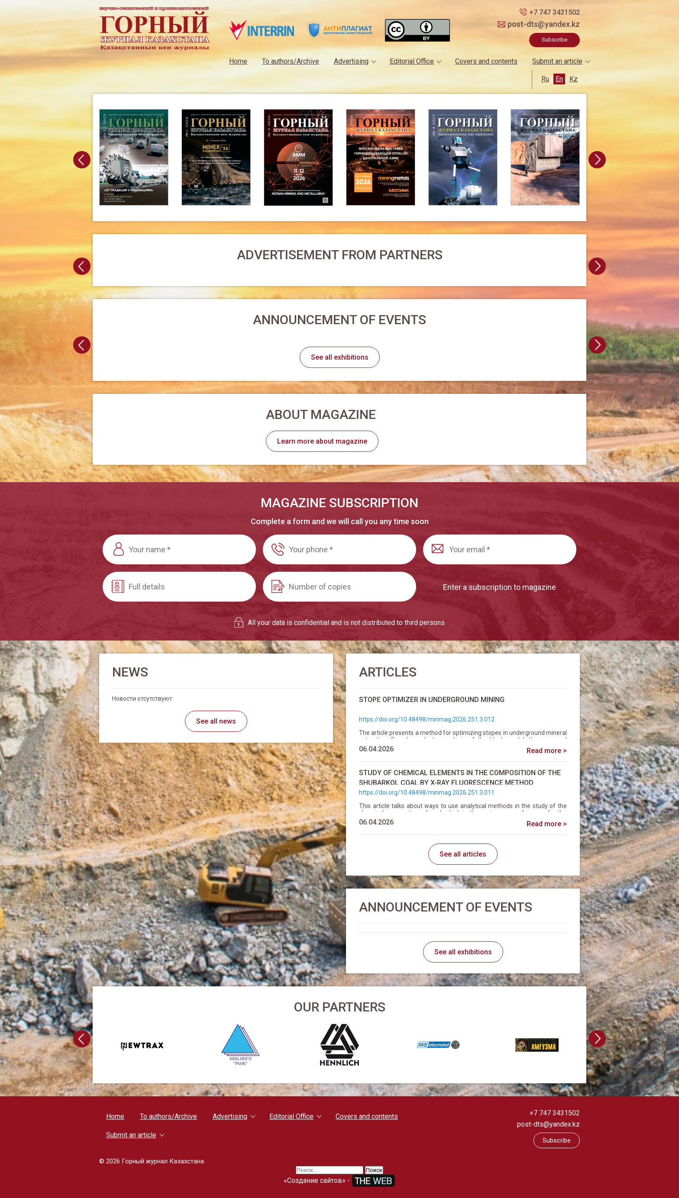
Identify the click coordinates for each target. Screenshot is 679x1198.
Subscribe (554, 39)
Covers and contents (486, 61)
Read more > (547, 751)
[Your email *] (499, 549)
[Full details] (179, 587)
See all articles (463, 854)
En (559, 79)
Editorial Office (412, 61)
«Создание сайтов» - (339, 1180)
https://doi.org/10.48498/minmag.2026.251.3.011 (427, 792)
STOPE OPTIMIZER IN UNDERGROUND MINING (431, 700)
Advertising (351, 61)
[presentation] (82, 159)
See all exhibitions (340, 357)
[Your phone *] (339, 549)
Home (238, 61)
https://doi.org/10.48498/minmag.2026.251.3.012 (427, 719)
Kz (573, 79)
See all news (216, 721)
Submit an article (557, 61)
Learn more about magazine (322, 441)
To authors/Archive (290, 61)
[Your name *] (179, 549)
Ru (545, 79)
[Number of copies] (339, 587)
